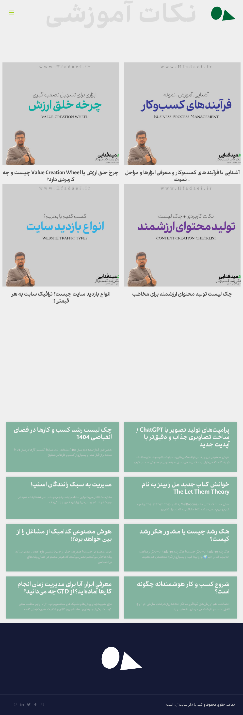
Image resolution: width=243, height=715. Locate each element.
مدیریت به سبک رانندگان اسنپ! (71, 572)
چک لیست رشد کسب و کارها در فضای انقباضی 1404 (63, 521)
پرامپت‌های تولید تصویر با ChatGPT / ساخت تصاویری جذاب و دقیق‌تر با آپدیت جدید (182, 525)
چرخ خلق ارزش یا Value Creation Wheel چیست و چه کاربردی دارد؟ (61, 190)
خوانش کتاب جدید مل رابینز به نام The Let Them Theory (185, 576)
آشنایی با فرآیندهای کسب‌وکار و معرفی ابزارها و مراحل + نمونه (182, 190)
